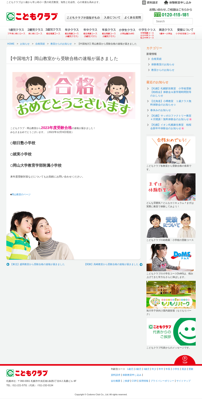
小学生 (176, 369)
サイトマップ (183, 380)
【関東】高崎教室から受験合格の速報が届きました (111, 264)
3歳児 (146, 369)
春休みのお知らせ (160, 110)
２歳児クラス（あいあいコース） (35, 32)
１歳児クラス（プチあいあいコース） (16, 32)
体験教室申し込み (132, 375)
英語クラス (166, 32)
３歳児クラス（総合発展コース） (53, 32)
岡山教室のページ (21, 194)
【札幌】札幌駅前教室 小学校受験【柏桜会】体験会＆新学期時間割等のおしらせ (170, 92)
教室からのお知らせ (61, 43)
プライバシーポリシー (162, 380)
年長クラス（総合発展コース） (109, 32)
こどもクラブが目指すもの (83, 17)
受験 (191, 369)
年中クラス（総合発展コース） (90, 32)
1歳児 (130, 369)
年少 (154, 369)
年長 (168, 369)
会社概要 (115, 380)
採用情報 (143, 380)
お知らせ (25, 43)
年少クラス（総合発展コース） (72, 32)
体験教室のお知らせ (162, 64)
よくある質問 (132, 17)
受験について (185, 32)
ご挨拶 (126, 380)
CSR (134, 380)
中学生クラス (147, 32)
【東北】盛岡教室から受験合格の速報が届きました (37, 264)
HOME (10, 43)
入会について (112, 17)
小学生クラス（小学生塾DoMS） (127, 32)
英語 (184, 369)
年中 (161, 369)
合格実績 (40, 43)
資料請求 (115, 375)
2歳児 (138, 369)
